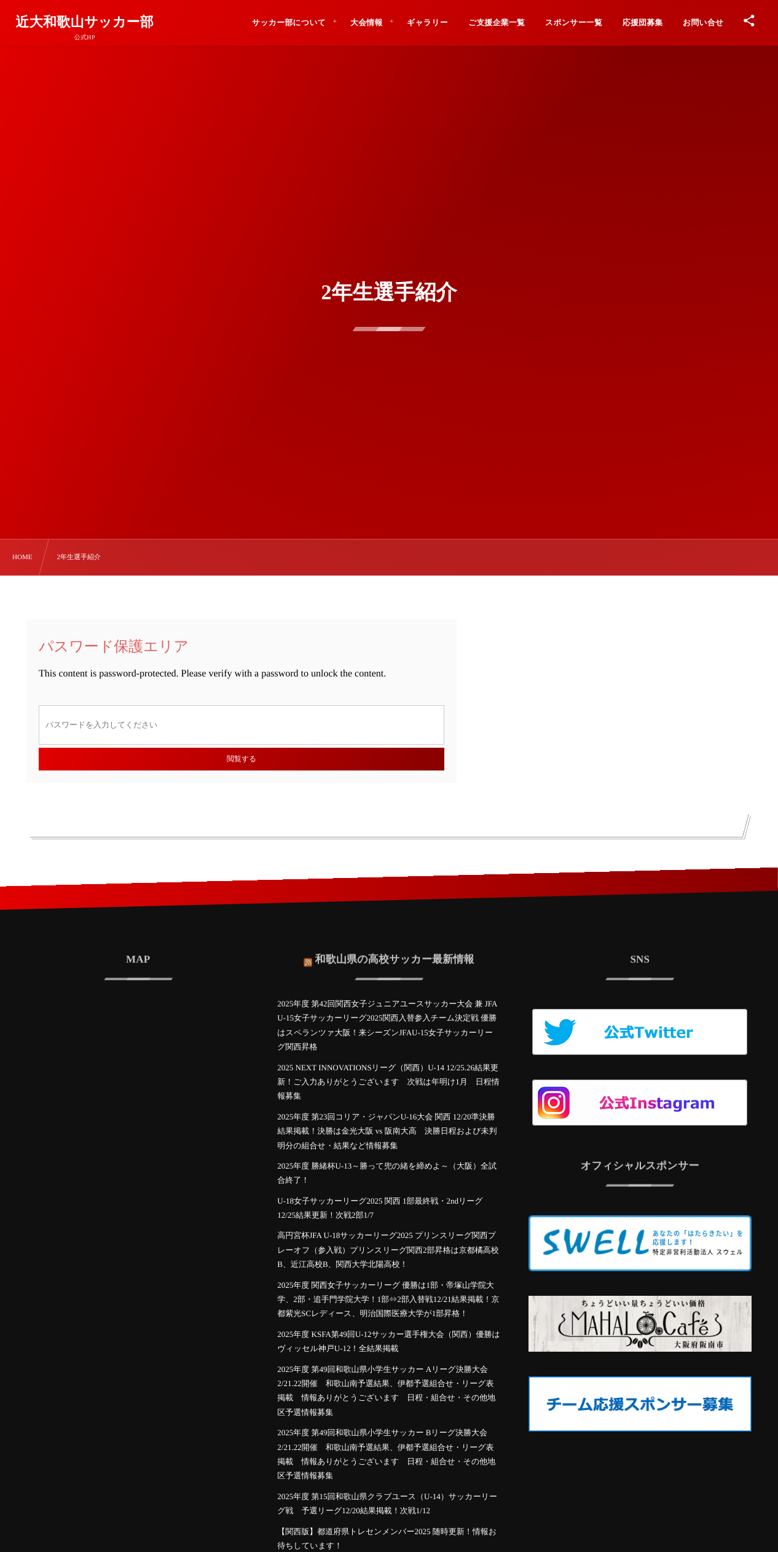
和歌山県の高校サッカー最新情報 (394, 953)
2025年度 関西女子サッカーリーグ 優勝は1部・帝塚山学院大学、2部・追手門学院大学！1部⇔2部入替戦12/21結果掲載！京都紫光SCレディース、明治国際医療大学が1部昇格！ (388, 1299)
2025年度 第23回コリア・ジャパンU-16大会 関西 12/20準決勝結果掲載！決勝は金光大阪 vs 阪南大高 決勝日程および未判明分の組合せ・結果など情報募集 (387, 1131)
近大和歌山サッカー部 (84, 22)
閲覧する (241, 758)
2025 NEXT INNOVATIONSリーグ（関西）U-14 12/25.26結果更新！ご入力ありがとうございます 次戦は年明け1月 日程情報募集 (388, 1082)
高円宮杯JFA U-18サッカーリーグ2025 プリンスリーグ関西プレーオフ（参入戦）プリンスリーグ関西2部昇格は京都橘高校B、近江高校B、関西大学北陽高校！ (388, 1250)
